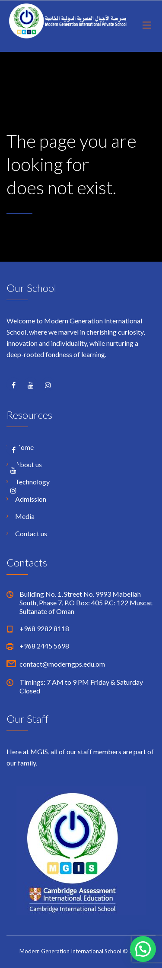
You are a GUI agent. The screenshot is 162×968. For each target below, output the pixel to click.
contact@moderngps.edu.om (62, 664)
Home (24, 447)
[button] (143, 949)
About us (28, 464)
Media (25, 516)
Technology (32, 482)
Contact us (31, 533)
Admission (30, 499)
